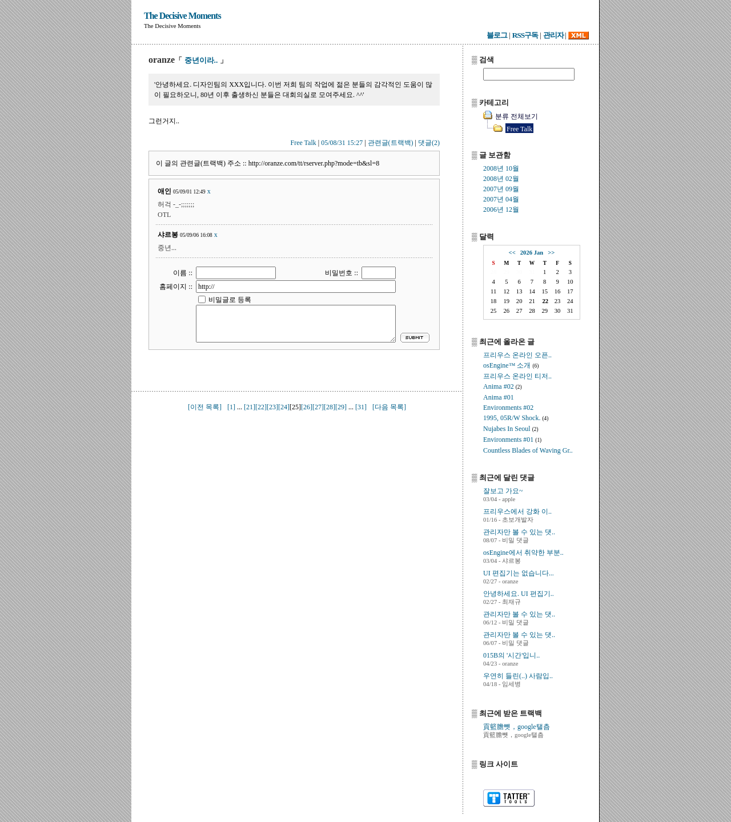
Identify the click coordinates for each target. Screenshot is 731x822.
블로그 (497, 35)
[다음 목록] (389, 407)
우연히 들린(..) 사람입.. (518, 676)
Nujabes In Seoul (507, 429)
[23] (272, 407)
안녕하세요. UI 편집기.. (518, 594)
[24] (284, 407)
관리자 (553, 35)
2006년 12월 (501, 209)
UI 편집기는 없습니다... (518, 573)
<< (512, 252)
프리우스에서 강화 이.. (517, 511)
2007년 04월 (501, 199)
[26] (306, 407)
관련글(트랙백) (390, 143)
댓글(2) (429, 143)
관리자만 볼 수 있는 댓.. (519, 532)
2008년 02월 (501, 179)
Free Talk (303, 143)
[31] (361, 407)
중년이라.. (201, 60)
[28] (329, 407)
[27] (318, 407)
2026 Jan (532, 252)
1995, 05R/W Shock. (511, 418)
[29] (341, 407)
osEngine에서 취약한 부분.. (523, 553)
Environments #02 (508, 408)
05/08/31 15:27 (342, 143)
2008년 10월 (501, 168)
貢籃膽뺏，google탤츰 (516, 727)
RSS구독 (525, 35)
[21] (249, 407)
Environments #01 (508, 440)
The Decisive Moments (182, 16)
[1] (231, 407)
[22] (261, 407)
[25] (295, 407)
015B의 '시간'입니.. (511, 655)
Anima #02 (498, 386)
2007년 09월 (501, 189)
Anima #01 (498, 397)
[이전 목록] (205, 407)
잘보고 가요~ (503, 491)
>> (551, 252)
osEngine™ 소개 (507, 365)
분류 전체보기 (516, 116)
